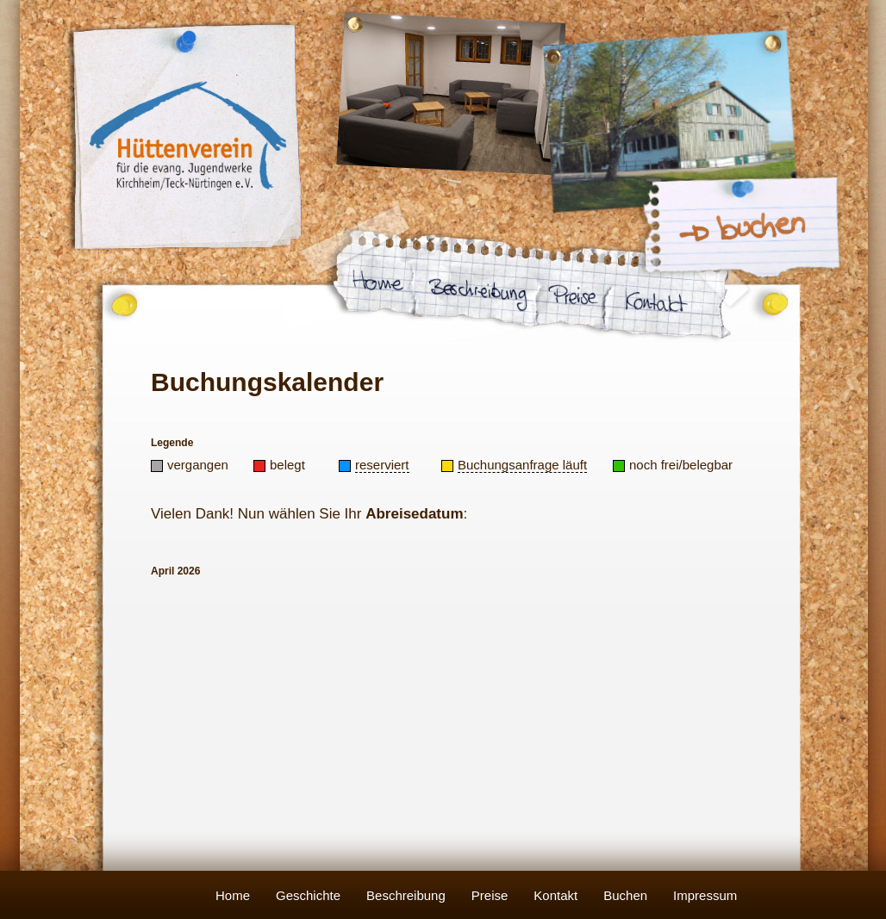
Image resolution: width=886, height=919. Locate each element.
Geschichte (308, 895)
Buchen (625, 895)
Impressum (705, 895)
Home (232, 895)
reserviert (382, 464)
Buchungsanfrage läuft (522, 464)
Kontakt (555, 895)
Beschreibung (406, 895)
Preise (490, 895)
